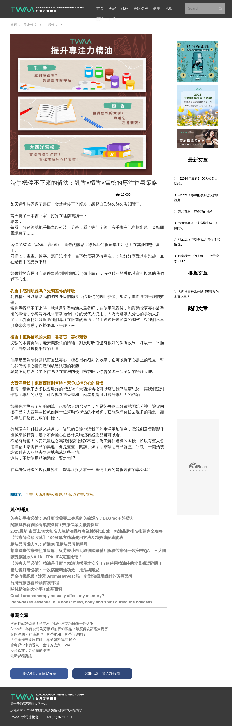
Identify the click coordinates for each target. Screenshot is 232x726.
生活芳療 (51, 25)
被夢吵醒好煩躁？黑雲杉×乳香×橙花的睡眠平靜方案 (52, 623)
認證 (111, 9)
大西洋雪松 (44, 494)
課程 (123, 9)
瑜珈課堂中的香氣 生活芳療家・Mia (40, 645)
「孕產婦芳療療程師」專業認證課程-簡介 (43, 640)
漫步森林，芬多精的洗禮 (30, 650)
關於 (177, 9)
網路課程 (139, 9)
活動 (165, 9)
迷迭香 (78, 494)
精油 (67, 494)
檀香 (58, 494)
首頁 (100, 9)
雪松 (89, 494)
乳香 (29, 494)
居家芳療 (30, 25)
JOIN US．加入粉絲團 (107, 673)
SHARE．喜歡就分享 (41, 673)
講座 (154, 9)
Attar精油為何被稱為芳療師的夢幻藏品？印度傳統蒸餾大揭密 (59, 629)
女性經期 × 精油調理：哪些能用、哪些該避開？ (48, 634)
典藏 (100, 19)
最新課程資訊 (21, 656)
